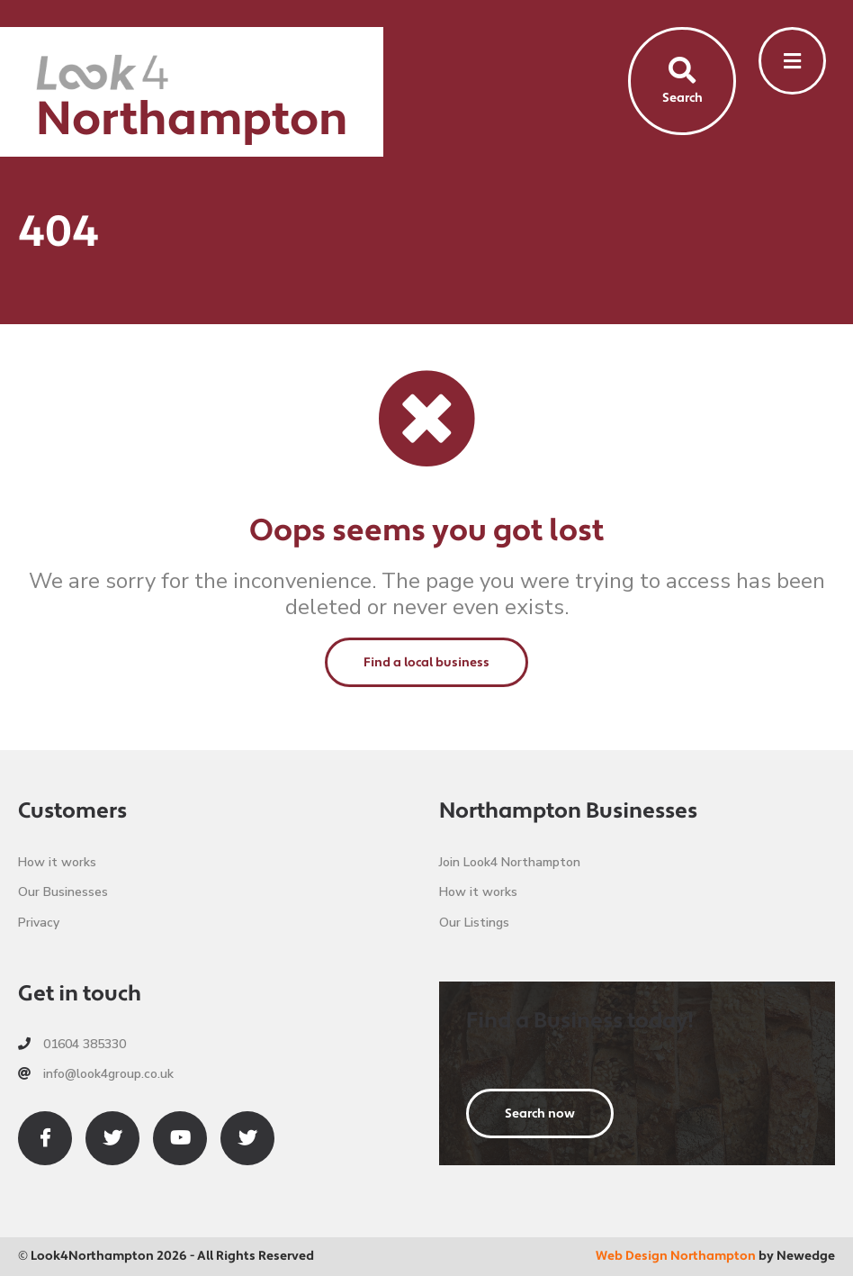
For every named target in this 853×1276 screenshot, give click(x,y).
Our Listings (474, 922)
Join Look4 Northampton (509, 862)
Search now (540, 1114)
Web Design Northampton (676, 1256)
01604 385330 (72, 1044)
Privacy (38, 922)
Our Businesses (63, 891)
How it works (57, 862)
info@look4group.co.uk (96, 1073)
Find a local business (426, 663)
